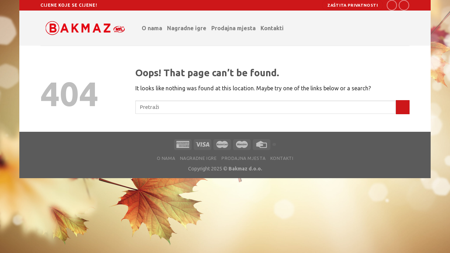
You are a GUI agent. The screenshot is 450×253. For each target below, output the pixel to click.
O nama (152, 28)
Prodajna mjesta (233, 28)
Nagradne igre (186, 28)
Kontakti (274, 28)
